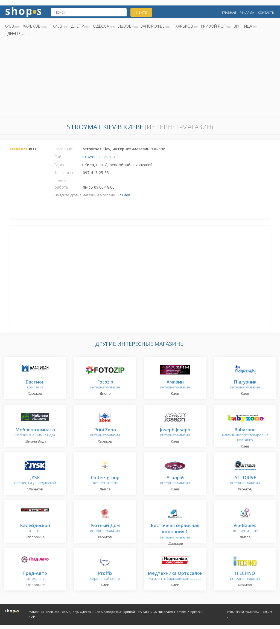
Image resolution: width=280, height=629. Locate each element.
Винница (243, 26)
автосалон (35, 576)
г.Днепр (12, 33)
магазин (35, 528)
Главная (229, 12)
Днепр (77, 26)
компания (35, 385)
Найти (141, 12)
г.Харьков (183, 26)
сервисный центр (105, 576)
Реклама (247, 12)
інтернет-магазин (105, 480)
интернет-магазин (105, 385)
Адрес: (60, 164)
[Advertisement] (140, 78)
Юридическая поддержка (242, 611)
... (29, 33)
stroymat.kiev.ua (96, 156)
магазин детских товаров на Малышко (245, 435)
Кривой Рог (213, 26)
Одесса (101, 26)
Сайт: (59, 156)
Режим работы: (61, 184)
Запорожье (153, 26)
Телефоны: (64, 172)
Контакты (266, 12)
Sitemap (267, 611)
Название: (63, 148)
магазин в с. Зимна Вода (35, 432)
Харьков (31, 26)
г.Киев (55, 26)
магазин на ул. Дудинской (35, 480)
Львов (125, 26)
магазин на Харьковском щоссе (175, 576)
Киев (9, 26)
